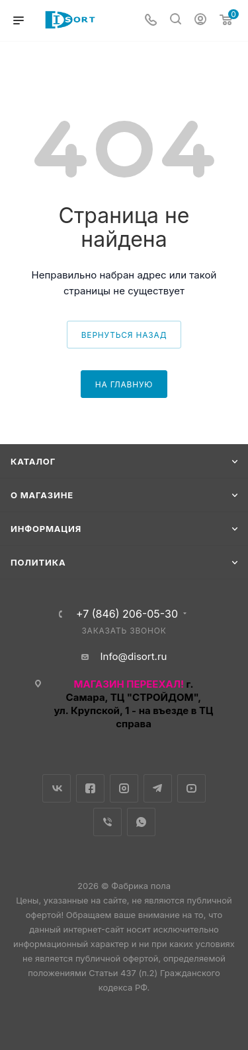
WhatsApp (141, 822)
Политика (38, 562)
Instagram (124, 788)
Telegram (158, 788)
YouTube (191, 788)
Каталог (33, 461)
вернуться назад (124, 335)
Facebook (90, 788)
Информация (46, 528)
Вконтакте (56, 788)
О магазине (42, 495)
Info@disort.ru (134, 656)
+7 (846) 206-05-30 (127, 613)
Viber (107, 822)
